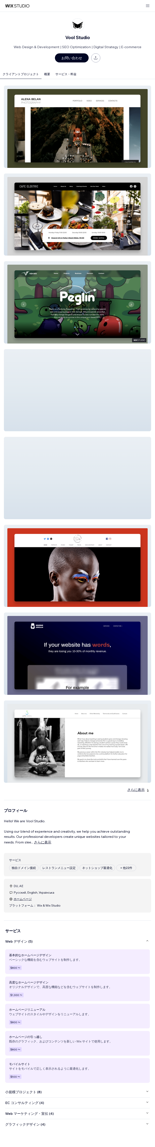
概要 (47, 74)
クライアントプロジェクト (21, 74)
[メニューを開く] (147, 6)
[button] (77, 127)
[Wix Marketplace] (17, 5)
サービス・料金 (66, 74)
